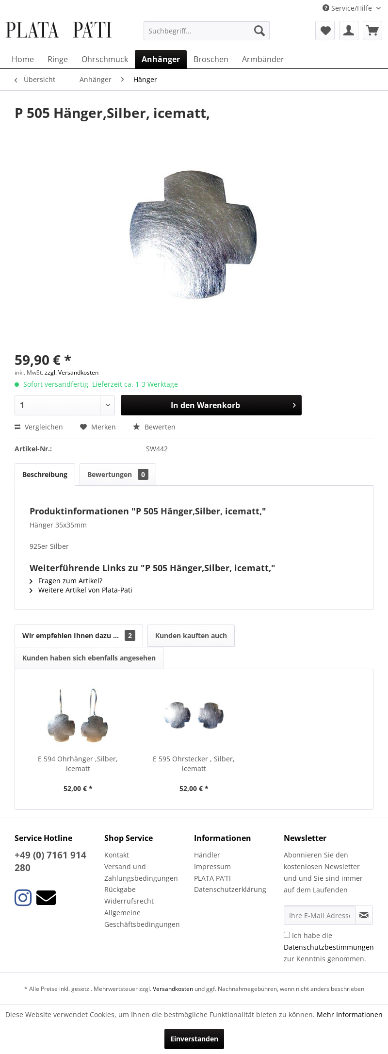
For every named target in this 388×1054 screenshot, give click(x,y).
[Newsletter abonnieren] (364, 915)
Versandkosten (173, 989)
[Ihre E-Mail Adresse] (320, 915)
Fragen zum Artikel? (66, 580)
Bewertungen (117, 474)
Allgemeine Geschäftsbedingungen (142, 918)
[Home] (23, 59)
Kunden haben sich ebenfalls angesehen (89, 657)
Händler (207, 854)
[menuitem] (207, 30)
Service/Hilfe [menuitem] (348, 8)
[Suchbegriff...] (207, 30)
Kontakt (116, 854)
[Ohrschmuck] (105, 59)
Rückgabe (120, 889)
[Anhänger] (161, 59)
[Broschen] (211, 59)
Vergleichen (39, 426)
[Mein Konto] (348, 30)
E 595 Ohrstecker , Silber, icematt (194, 763)
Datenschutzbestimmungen (329, 947)
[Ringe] (58, 59)
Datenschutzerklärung (230, 889)
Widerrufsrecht (129, 901)
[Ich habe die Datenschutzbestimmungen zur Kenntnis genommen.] (287, 935)
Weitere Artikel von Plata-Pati (81, 589)
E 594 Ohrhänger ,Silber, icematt (78, 763)
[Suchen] (259, 30)
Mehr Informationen (350, 1014)
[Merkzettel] (325, 30)
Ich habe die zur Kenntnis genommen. (329, 947)
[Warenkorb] (372, 30)
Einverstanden (194, 1038)
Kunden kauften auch (191, 635)
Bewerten (154, 426)
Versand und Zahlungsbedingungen (141, 872)
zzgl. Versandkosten (71, 372)
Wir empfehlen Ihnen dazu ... (78, 635)
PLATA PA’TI (212, 878)
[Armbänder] (263, 59)
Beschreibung (44, 474)
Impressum (212, 866)
